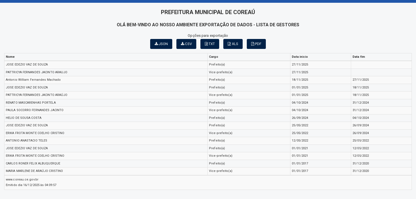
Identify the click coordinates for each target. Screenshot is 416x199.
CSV (186, 44)
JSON (161, 44)
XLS (233, 44)
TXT (210, 44)
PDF (256, 44)
